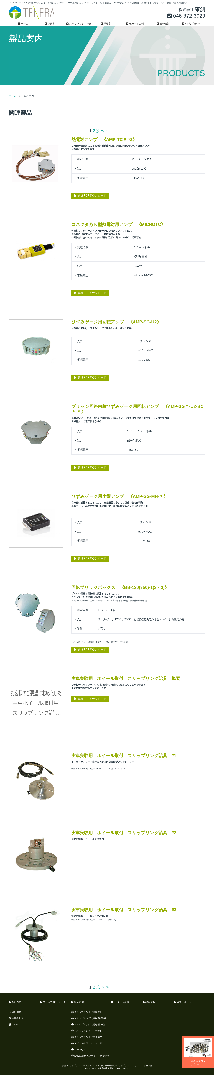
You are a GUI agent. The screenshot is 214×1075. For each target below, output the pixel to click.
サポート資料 (135, 23)
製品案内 (107, 23)
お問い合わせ (191, 23)
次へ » (102, 130)
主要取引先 (16, 1018)
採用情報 (163, 23)
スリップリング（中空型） (86, 1030)
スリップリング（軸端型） (86, 1012)
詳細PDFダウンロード (90, 195)
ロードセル (78, 1049)
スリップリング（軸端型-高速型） (90, 1018)
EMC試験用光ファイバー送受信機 (90, 1055)
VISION (14, 1024)
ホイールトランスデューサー (88, 1043)
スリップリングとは (79, 23)
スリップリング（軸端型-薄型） (89, 1024)
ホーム (23, 23)
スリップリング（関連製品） (88, 1037)
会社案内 (51, 23)
